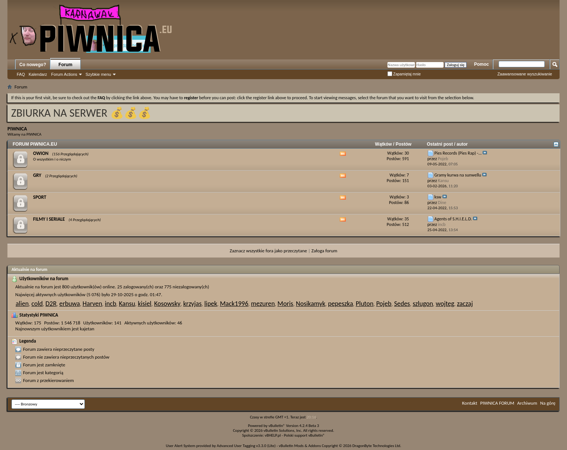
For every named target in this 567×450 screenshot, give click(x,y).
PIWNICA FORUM (497, 403)
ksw (437, 197)
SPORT (39, 197)
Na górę (547, 403)
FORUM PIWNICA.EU (35, 144)
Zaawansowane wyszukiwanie (524, 74)
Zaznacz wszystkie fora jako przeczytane (268, 250)
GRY (37, 175)
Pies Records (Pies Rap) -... (457, 153)
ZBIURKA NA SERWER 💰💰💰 (81, 113)
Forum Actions (64, 74)
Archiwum (527, 403)
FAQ (21, 74)
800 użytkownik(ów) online (88, 286)
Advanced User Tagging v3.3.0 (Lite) (246, 445)
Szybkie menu (98, 74)
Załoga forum (325, 250)
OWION (40, 153)
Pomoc (481, 64)
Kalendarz (38, 74)
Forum (65, 64)
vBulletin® (276, 425)
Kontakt (469, 403)
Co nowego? (32, 64)
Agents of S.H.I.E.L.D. (453, 218)
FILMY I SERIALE (49, 219)
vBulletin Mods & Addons (300, 445)
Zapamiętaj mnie (404, 74)
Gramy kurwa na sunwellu (457, 175)
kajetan (87, 328)
